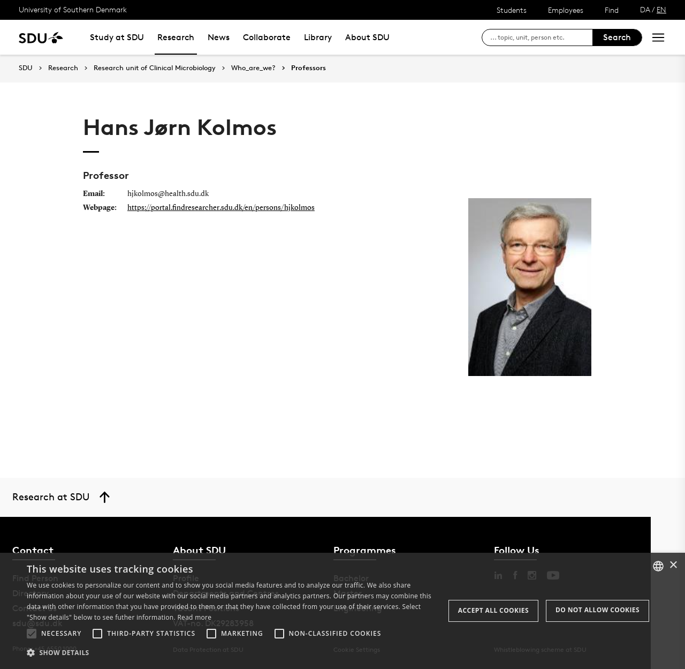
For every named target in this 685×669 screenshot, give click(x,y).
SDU (26, 67)
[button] (31, 633)
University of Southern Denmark (73, 9)
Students (512, 9)
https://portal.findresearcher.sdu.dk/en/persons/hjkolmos (221, 208)
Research (175, 37)
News (219, 37)
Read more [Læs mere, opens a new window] (194, 617)
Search (617, 37)
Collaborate (267, 37)
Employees (565, 9)
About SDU (367, 37)
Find (612, 9)
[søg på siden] (541, 37)
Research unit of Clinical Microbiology (155, 68)
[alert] (342, 611)
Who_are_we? (253, 68)
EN (661, 9)
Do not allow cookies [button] (597, 609)
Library (318, 37)
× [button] (673, 565)
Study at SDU (117, 37)
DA (645, 9)
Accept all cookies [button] (493, 610)
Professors (308, 68)
